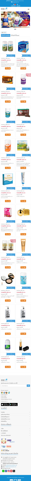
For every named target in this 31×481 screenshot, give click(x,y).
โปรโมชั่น (4, 32)
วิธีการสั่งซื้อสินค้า (4, 430)
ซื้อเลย (8, 68)
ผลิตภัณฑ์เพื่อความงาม (5, 419)
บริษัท (2, 428)
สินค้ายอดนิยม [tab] (5, 35)
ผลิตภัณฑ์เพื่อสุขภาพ (5, 416)
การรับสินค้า (3, 433)
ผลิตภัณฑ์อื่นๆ (4, 421)
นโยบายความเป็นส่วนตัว (6, 435)
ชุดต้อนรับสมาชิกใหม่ (5, 414)
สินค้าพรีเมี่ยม (10, 55)
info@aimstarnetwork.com (10, 466)
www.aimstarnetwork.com (11, 465)
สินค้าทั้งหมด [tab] (15, 35)
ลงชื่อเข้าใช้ (13, 6)
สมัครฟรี (18, 6)
